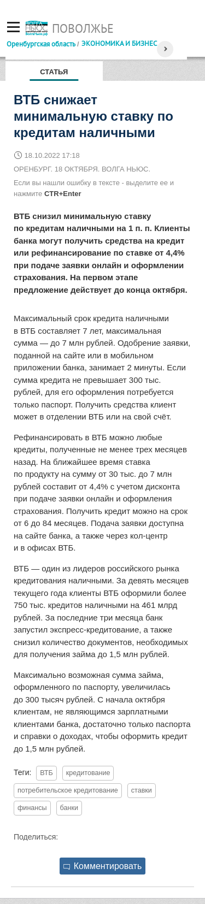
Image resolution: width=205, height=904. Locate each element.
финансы (32, 808)
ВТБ (46, 773)
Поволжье (83, 28)
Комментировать (102, 866)
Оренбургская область (41, 43)
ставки (141, 790)
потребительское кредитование (67, 790)
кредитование (88, 773)
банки (69, 808)
